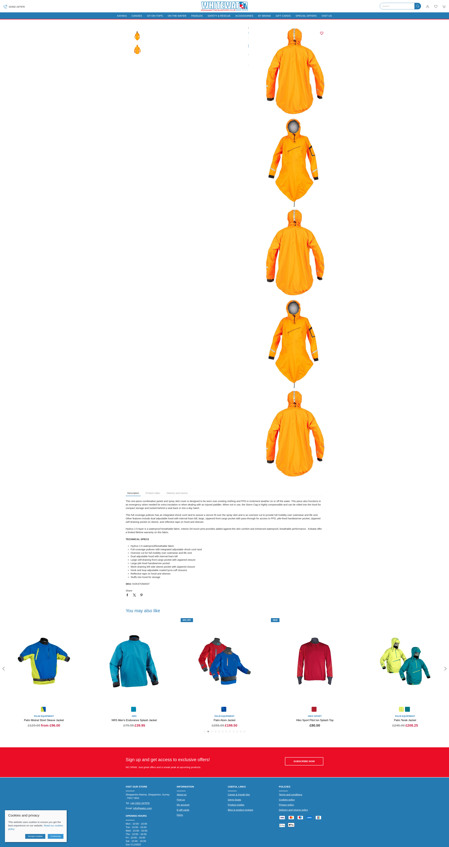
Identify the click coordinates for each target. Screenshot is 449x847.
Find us (181, 799)
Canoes (137, 15)
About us (181, 794)
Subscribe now (304, 761)
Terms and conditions (290, 794)
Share (129, 590)
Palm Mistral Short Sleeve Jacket (44, 720)
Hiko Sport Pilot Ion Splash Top (315, 720)
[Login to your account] (427, 6)
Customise (55, 836)
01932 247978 (14, 7)
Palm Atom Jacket (224, 720)
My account (183, 804)
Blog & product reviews (240, 809)
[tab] (204, 731)
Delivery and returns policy (293, 809)
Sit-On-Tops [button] (155, 15)
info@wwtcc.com (142, 808)
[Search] (400, 6)
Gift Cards (283, 15)
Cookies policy (287, 799)
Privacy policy (286, 804)
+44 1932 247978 (140, 803)
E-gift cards (183, 809)
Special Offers (306, 15)
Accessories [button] (244, 15)
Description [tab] (133, 493)
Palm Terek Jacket (405, 720)
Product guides (236, 804)
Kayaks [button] (122, 15)
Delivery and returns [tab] (177, 493)
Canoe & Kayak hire (239, 794)
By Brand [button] (264, 15)
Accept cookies (35, 836)
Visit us (327, 15)
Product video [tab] (153, 493)
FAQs (180, 815)
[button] (435, 6)
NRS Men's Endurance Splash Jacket (134, 720)
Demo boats (234, 799)
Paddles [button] (197, 15)
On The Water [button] (177, 15)
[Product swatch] (43, 710)
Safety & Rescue (219, 15)
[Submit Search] (417, 6)
